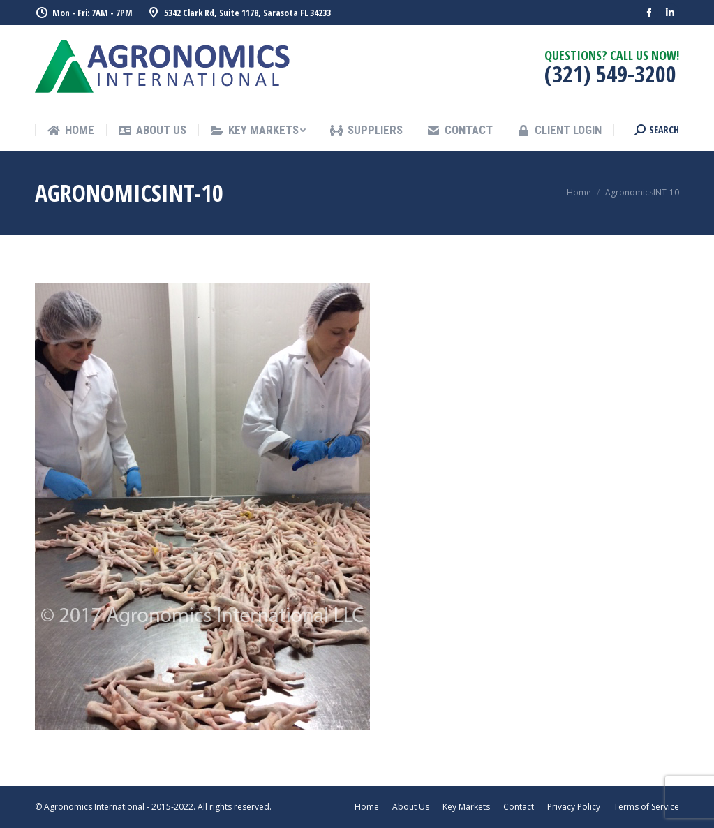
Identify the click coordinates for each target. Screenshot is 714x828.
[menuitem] (70, 130)
